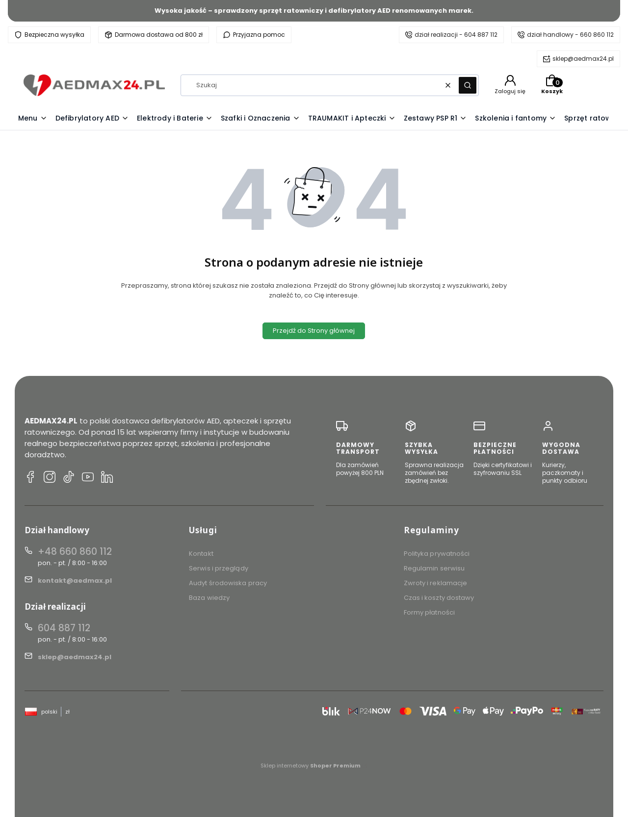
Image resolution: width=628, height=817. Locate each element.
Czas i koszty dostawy (439, 597)
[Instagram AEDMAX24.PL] (49, 478)
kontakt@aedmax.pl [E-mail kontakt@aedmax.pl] (75, 580)
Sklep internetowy (311, 765)
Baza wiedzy (209, 597)
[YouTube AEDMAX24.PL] (88, 478)
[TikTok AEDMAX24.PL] (69, 478)
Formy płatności (429, 612)
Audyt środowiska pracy (228, 583)
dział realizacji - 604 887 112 (456, 34)
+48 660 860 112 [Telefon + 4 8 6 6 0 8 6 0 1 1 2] (75, 551)
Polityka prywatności (437, 553)
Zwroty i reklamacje (436, 583)
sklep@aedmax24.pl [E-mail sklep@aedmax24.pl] (74, 657)
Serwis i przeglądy (218, 568)
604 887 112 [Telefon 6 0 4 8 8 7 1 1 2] (64, 628)
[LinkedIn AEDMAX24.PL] (107, 478)
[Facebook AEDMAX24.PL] (30, 478)
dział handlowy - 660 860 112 (570, 34)
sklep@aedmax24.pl (583, 58)
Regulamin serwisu (434, 568)
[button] (467, 85)
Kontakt (201, 553)
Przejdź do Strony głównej (314, 330)
